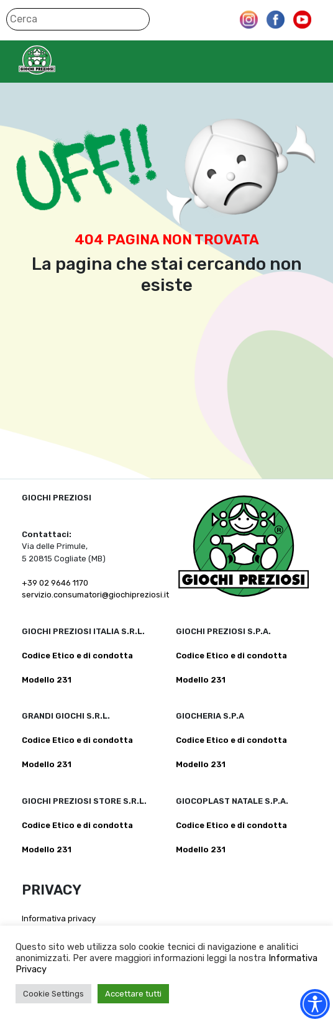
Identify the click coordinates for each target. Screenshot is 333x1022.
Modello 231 (46, 679)
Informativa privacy (59, 918)
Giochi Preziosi (61, 60)
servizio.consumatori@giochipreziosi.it (95, 594)
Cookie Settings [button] (53, 993)
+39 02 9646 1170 (55, 582)
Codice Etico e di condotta (77, 655)
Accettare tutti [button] (133, 993)
